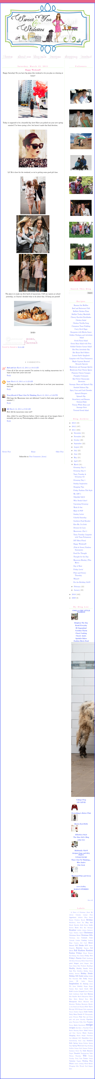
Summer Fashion (88, 1048)
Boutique (90, 927)
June (76, 454)
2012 (74, 426)
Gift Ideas (72, 961)
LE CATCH (81, 802)
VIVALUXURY (81, 857)
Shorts (78, 1035)
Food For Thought (80, 553)
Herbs (91, 968)
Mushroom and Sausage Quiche (81, 367)
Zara (70, 1068)
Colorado (71, 940)
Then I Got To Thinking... (81, 860)
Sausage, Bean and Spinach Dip (81, 384)
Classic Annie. (81, 636)
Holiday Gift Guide (76, 976)
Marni (91, 996)
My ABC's (77, 494)
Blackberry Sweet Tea (76, 922)
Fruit (84, 958)
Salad (86, 1030)
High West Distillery (76, 971)
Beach (91, 917)
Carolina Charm (81, 631)
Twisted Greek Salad (81, 410)
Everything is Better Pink (81, 813)
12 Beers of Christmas (78, 912)
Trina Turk (78, 1058)
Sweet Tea (78, 1051)
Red (77, 1028)
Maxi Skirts (73, 999)
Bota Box (83, 927)
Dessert (71, 945)
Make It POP (78, 511)
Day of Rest (77, 566)
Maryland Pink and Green (81, 876)
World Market (88, 1063)
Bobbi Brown (84, 925)
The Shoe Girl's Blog (81, 837)
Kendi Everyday (81, 625)
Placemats (76, 1022)
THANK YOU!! (79, 497)
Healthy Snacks (82, 968)
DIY (76, 945)
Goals (87, 961)
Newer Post (6, 452)
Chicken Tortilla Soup (81, 323)
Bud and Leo (11, 368)
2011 (74, 430)
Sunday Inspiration (80, 484)
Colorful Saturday (80, 518)
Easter (91, 945)
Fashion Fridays (75, 953)
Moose (80, 1001)
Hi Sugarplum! (81, 628)
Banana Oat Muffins (81, 305)
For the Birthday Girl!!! (81, 582)
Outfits (90, 1012)
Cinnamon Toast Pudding (81, 326)
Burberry (90, 930)
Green (91, 961)
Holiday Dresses (74, 973)
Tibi (84, 1056)
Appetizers (72, 917)
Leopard (81, 991)
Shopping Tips (78, 487)
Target (71, 1053)
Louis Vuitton (89, 991)
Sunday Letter (78, 514)
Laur (8, 381)
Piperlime (89, 1019)
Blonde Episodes (74, 925)
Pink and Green (88, 1017)
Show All (90, 900)
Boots (77, 928)
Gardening (90, 958)
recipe (89, 1025)
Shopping (72, 1035)
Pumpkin (90, 1022)
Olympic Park (82, 1009)
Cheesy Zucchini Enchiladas (81, 317)
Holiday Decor (88, 971)
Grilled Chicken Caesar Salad (81, 347)
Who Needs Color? (80, 501)
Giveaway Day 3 (79, 471)
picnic (71, 1017)
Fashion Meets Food (81, 641)
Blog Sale (89, 922)
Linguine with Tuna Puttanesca (81, 358)
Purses (71, 1025)
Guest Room (73, 966)
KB (8, 409)
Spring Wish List (78, 1046)
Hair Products (81, 966)
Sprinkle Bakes (81, 638)
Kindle (86, 989)
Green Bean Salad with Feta (81, 344)
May (75, 457)
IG (77, 981)
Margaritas (85, 996)
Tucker (85, 1058)
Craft (85, 943)
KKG (91, 989)
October (77, 440)
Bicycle (83, 920)
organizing (90, 1009)
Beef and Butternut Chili (81, 308)
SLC (80, 1038)
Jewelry (79, 986)
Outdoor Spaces (78, 1012)
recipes (72, 1028)
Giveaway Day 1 (79, 480)
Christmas (88, 933)
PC (84, 1014)
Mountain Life (88, 1001)
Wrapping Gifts (74, 1066)
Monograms (73, 1001)
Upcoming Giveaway (80, 504)
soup (84, 1040)
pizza (70, 1022)
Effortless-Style (81, 835)
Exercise (79, 948)
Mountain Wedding (75, 1004)
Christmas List (74, 938)
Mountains (85, 1004)
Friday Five (89, 956)
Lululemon (76, 994)
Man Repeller (73, 996)
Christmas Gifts (87, 935)
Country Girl (78, 943)
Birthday (89, 920)
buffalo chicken (82, 930)
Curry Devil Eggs (80, 329)
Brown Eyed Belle (81, 824)
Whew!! (76, 579)
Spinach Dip (81, 396)
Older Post (60, 452)
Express (86, 948)
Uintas (91, 1058)
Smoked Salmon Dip (81, 387)
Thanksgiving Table (87, 1053)
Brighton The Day (81, 623)
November (78, 437)
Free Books (80, 955)
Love (70, 994)
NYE (76, 1009)
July (75, 450)
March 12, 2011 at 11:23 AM (22, 381)
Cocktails (84, 938)
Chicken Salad (81, 320)
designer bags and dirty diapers (81, 854)
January (77, 590)
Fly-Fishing (72, 955)
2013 (74, 423)
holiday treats (88, 976)
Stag (85, 1046)
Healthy (72, 968)
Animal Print (88, 915)
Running (76, 1030)
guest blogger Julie (86, 963)
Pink (80, 1017)
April (76, 461)
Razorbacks (81, 1025)
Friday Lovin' (78, 569)
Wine (91, 1061)
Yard (86, 1066)
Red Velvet (89, 1028)
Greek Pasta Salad (81, 341)
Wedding (85, 1061)
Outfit (86, 1012)
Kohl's (71, 991)
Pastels (80, 1014)
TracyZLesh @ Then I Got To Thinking (21, 395)
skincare (75, 1038)
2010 (74, 594)
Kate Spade (79, 989)
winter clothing (79, 1063)
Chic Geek (81, 865)
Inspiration (74, 984)
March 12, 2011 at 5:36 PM (47, 395)
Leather (76, 991)
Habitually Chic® (81, 851)
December (78, 433)
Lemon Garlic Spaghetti (81, 355)
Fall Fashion (79, 951)
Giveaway (78, 961)
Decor (90, 943)
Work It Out (77, 507)
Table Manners (88, 1051)
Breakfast (72, 930)
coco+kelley (81, 886)
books (91, 925)
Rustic (81, 1030)
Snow (91, 1038)
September (78, 444)
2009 (74, 598)
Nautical (82, 1006)
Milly (91, 999)
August (77, 447)
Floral (85, 953)
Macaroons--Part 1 (80, 531)
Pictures (75, 1017)
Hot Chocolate (73, 978)
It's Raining (84, 984)
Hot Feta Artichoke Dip (81, 350)
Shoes (84, 1033)
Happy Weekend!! (79, 544)
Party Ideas (73, 1014)
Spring (75, 1043)
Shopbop (90, 1033)
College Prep (81, 800)
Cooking (84, 940)
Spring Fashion (83, 1043)
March (76, 464)
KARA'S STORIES (81, 889)
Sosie (79, 1040)
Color (91, 938)
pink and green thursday (77, 1019)
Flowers (90, 953)
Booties (71, 927)
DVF (86, 945)
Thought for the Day (81, 557)
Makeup (90, 994)
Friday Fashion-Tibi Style (82, 490)
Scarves (79, 1033)
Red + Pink (82, 1028)
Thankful (77, 1053)
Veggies (79, 1061)
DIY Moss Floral (79, 541)
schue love (81, 840)
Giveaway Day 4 (79, 467)
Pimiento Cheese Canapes (81, 373)
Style (80, 1048)
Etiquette (72, 948)
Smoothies (85, 1038)
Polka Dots (82, 1022)
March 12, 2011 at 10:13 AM (28, 368)
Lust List (83, 994)
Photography (89, 1014)
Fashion (89, 951)
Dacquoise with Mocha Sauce (81, 332)
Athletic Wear (82, 917)
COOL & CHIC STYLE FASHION (81, 611)
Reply (9, 375)
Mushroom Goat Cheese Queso (81, 370)
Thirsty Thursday (75, 1056)
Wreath (82, 1066)
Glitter (83, 961)
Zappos (90, 1066)
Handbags (90, 966)
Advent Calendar (75, 915)
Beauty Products (74, 920)
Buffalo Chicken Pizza (81, 311)
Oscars (71, 1012)
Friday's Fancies (75, 958)
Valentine (72, 1061)
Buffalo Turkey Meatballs (81, 314)
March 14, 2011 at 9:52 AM (20, 409)
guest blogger (74, 963)
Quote (76, 1025)
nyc (73, 1009)
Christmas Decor (74, 935)
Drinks (81, 945)
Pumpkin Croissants (81, 376)
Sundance (72, 1051)
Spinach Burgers (81, 393)
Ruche (71, 1030)
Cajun (71, 933)
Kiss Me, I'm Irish (80, 524)
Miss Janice (81, 862)
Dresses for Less (79, 528)
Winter (71, 1063)
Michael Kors (83, 999)
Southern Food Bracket (81, 521)
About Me (89, 912)
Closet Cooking (81, 633)
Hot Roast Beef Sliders (81, 353)
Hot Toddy (83, 979)
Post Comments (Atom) (38, 457)
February (77, 587)
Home (33, 452)
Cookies (78, 940)
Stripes (76, 1048)
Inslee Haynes (87, 981)
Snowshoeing (73, 1040)
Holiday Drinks (87, 973)
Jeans (74, 986)
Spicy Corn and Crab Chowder (81, 390)
